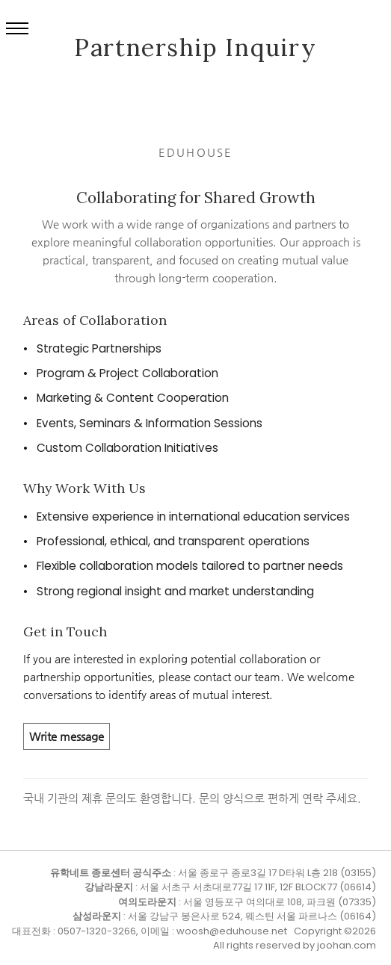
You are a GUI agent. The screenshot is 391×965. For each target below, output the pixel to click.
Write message (66, 736)
